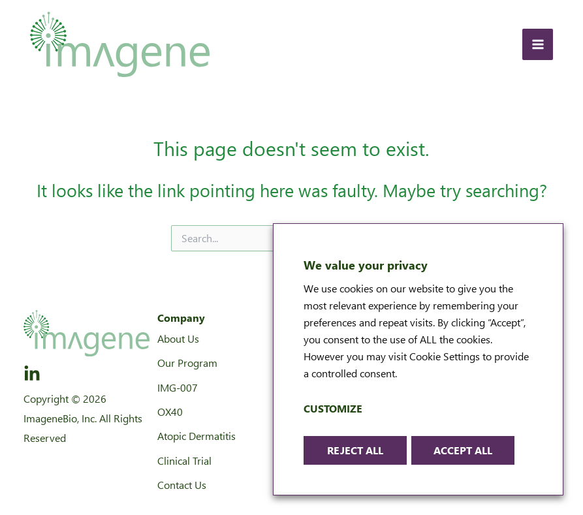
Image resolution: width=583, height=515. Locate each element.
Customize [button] (333, 408)
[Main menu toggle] (537, 44)
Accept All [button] (462, 450)
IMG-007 (177, 387)
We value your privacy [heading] (366, 265)
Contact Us (181, 485)
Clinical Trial (184, 460)
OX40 (170, 411)
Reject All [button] (355, 450)
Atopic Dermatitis (196, 436)
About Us (178, 338)
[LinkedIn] (32, 374)
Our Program (187, 362)
